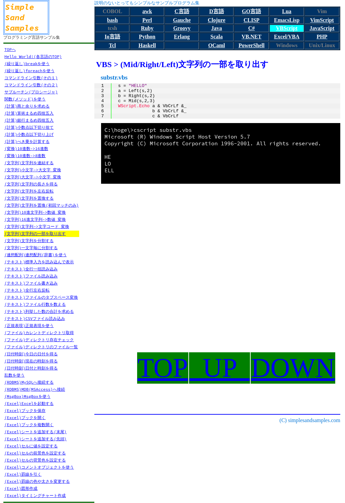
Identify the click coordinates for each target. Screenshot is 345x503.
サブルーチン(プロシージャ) (31, 91)
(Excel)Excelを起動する (29, 403)
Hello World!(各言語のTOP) (33, 56)
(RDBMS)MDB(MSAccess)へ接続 (34, 389)
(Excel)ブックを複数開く (29, 424)
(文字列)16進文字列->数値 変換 (35, 219)
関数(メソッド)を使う (24, 98)
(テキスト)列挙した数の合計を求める (39, 311)
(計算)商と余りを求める (27, 106)
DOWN (293, 368)
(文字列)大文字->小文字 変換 (32, 176)
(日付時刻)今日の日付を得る (31, 353)
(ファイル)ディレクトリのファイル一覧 (41, 346)
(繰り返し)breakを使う (27, 63)
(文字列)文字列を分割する (29, 240)
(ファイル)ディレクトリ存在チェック (39, 339)
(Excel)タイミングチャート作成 (35, 495)
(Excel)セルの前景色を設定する (35, 452)
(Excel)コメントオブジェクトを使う (39, 467)
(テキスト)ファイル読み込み (31, 275)
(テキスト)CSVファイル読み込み (34, 318)
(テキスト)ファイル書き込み (31, 283)
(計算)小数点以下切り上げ (29, 134)
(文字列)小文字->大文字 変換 (32, 169)
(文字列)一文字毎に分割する (31, 247)
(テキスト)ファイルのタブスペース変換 (41, 297)
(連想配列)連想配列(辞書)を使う (35, 254)
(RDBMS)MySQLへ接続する (29, 382)
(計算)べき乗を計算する (27, 141)
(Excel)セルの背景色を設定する (35, 460)
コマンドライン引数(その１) (31, 77)
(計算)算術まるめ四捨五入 (29, 113)
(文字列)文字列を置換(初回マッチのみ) (41, 205)
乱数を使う (14, 375)
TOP (162, 368)
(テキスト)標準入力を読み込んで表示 (39, 261)
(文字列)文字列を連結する (29, 162)
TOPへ (10, 49)
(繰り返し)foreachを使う (29, 70)
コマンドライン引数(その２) (31, 84)
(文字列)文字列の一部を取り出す (35, 233)
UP (219, 368)
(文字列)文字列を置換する (29, 198)
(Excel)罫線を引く (22, 474)
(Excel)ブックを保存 (24, 410)
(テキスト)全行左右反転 (27, 290)
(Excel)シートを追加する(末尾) (35, 431)
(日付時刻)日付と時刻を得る (31, 368)
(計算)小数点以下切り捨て (29, 127)
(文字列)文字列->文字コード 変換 (36, 226)
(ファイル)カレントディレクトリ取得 (39, 332)
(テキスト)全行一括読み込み (31, 268)
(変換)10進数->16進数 (26, 148)
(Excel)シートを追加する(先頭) (35, 438)
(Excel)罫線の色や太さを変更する (37, 481)
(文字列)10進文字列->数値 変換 (35, 212)
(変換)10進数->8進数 (24, 155)
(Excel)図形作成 (20, 488)
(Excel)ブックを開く (24, 417)
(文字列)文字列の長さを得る (31, 183)
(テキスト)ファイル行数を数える (35, 304)
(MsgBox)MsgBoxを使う (27, 396)
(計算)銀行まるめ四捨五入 (29, 120)
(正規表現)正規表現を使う (29, 325)
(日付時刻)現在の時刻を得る (31, 360)
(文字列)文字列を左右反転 (29, 191)
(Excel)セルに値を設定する (31, 445)
